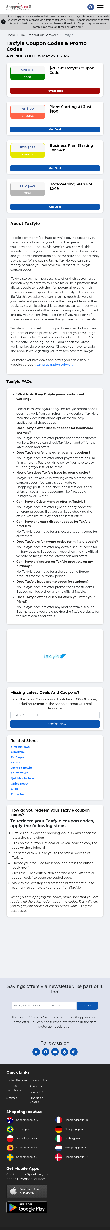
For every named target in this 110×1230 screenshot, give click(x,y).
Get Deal (55, 129)
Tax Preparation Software (39, 35)
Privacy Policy (38, 1080)
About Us (36, 1086)
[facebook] (45, 1052)
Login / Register (16, 1080)
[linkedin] (55, 1052)
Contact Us (37, 1092)
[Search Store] (90, 7)
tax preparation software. (55, 364)
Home (11, 35)
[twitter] (36, 1052)
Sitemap (12, 1098)
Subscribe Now (55, 724)
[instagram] (74, 1052)
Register (88, 1005)
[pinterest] (64, 1052)
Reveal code (55, 90)
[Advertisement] (55, 948)
